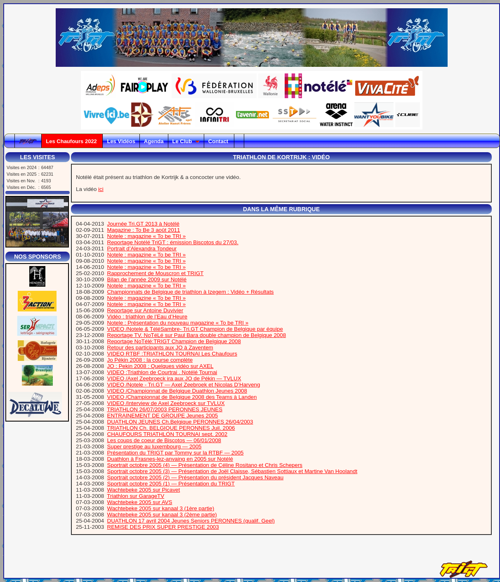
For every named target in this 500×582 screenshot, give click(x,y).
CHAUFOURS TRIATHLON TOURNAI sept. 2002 (167, 434)
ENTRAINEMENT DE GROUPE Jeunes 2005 (162, 415)
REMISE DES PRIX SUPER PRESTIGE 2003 (163, 527)
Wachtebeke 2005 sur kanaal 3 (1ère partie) (161, 508)
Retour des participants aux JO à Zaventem (160, 347)
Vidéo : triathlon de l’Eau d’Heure (147, 316)
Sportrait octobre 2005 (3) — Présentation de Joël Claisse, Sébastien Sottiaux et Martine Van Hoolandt (232, 471)
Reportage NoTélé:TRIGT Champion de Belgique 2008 (174, 341)
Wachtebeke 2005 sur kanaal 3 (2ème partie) (162, 514)
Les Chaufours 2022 (72, 141)
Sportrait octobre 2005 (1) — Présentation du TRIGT (171, 484)
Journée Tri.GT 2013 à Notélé (143, 224)
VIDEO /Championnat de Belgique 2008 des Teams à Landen (182, 397)
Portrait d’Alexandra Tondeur (142, 248)
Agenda (154, 141)
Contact (219, 141)
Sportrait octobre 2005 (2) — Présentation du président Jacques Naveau (195, 477)
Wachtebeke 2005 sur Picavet (143, 490)
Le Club (186, 141)
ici (101, 189)
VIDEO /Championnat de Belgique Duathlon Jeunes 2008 (177, 391)
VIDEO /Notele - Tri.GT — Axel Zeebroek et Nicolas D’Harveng (183, 385)
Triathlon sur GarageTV (135, 496)
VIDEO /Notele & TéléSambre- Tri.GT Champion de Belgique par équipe (195, 329)
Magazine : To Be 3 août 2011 (143, 230)
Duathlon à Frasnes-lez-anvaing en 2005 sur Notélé (170, 459)
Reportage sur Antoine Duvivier (145, 310)
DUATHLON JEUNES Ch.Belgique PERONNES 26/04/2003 (180, 422)
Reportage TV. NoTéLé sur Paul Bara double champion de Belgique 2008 (196, 335)
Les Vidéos (121, 141)
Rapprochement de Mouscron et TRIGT (155, 273)
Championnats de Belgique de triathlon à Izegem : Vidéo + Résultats (190, 292)
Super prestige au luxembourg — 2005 (154, 446)
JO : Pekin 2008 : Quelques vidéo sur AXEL (160, 366)
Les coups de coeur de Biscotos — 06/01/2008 (164, 440)
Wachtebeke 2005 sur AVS (139, 502)
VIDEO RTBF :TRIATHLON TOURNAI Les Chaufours (172, 354)
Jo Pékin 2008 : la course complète (150, 360)
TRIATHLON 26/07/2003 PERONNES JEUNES (164, 409)
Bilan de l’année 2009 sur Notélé (147, 279)
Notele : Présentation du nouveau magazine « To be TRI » (178, 323)
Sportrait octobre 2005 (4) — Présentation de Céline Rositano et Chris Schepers (204, 465)
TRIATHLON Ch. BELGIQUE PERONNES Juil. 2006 (171, 428)
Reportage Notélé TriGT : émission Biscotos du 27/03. (172, 242)
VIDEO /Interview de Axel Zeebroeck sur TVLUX (166, 403)
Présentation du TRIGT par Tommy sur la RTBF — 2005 (175, 453)
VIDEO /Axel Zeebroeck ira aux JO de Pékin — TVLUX (174, 378)
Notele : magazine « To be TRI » (146, 236)
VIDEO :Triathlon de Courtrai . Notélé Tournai (162, 372)
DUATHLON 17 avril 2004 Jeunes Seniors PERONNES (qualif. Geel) (191, 521)
